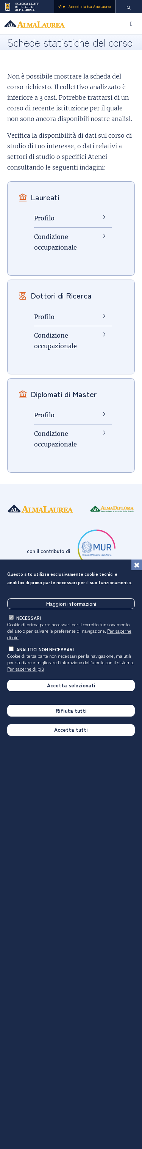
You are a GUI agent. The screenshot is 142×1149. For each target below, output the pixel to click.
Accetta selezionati (71, 685)
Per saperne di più (25, 669)
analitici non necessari (45, 649)
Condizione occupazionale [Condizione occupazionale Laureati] (55, 242)
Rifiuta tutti (71, 711)
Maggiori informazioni (71, 604)
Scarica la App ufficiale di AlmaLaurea (21, 7)
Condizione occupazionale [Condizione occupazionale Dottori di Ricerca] (55, 341)
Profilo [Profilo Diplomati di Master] (44, 415)
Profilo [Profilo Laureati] (44, 218)
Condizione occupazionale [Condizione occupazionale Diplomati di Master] (55, 439)
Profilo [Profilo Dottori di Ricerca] (44, 317)
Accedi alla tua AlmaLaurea (84, 6)
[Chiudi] (136, 565)
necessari (28, 618)
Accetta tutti (71, 730)
